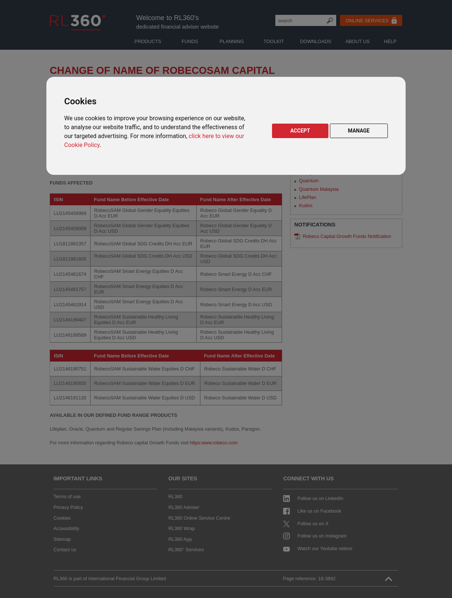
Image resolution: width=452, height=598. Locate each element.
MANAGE (359, 131)
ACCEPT (300, 131)
